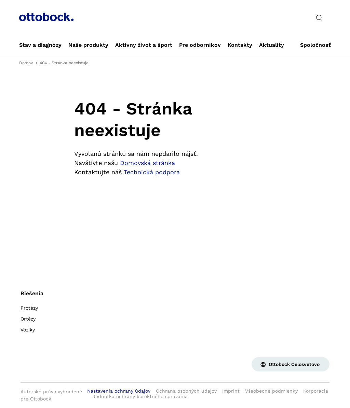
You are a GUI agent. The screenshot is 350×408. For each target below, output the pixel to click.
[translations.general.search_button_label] (319, 18)
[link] (40, 45)
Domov (26, 62)
